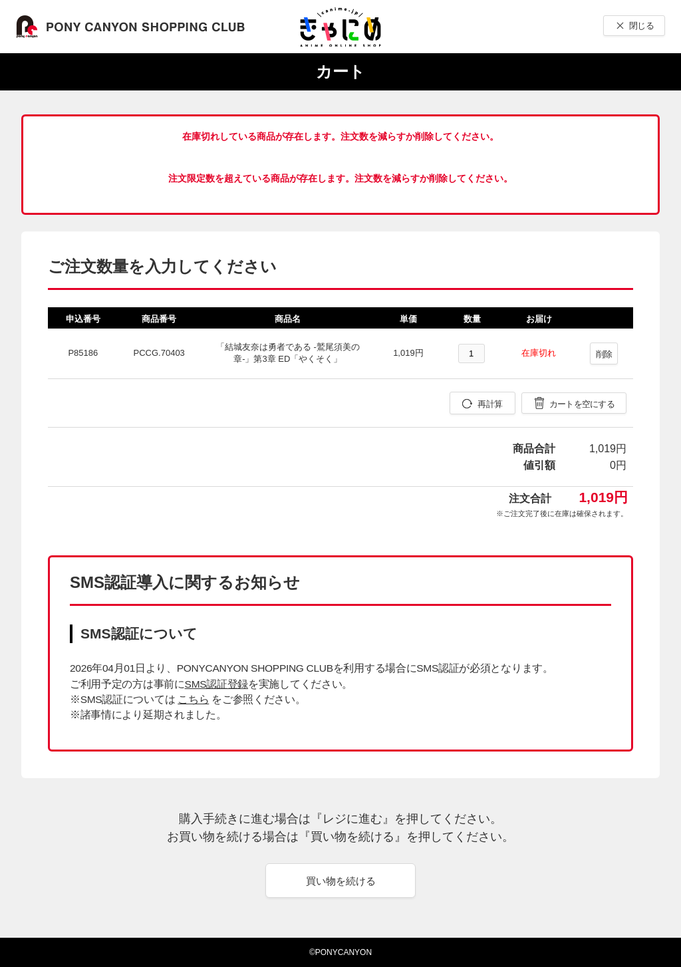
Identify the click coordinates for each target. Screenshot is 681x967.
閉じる (641, 26)
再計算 (489, 404)
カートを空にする (581, 404)
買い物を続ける (341, 881)
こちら (193, 699)
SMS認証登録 (216, 684)
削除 (604, 354)
